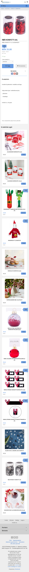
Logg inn (22, 520)
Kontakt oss (14, 522)
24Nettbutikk (17, 569)
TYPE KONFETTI (5, 59)
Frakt (10, 540)
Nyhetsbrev (21, 542)
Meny (3, 5)
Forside (2, 8)
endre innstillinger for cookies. (14, 566)
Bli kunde (12, 520)
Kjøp (7, 66)
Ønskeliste (21, 66)
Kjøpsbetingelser (17, 540)
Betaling (17, 520)
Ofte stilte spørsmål (15, 543)
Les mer (17, 565)
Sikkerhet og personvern (12, 542)
